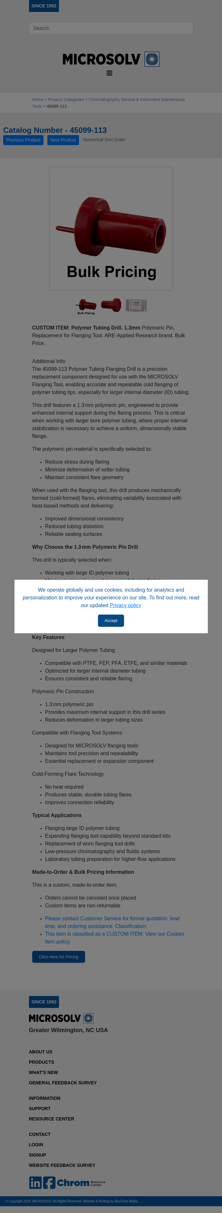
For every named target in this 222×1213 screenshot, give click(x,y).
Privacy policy (125, 605)
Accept (111, 620)
